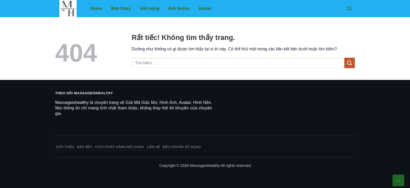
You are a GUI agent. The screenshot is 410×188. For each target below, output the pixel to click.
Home (96, 8)
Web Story (121, 8)
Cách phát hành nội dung (119, 147)
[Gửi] (349, 63)
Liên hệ (153, 147)
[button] (349, 8)
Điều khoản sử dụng (182, 147)
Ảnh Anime (179, 8)
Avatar (204, 8)
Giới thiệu (65, 147)
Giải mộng (150, 8)
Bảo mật (85, 147)
